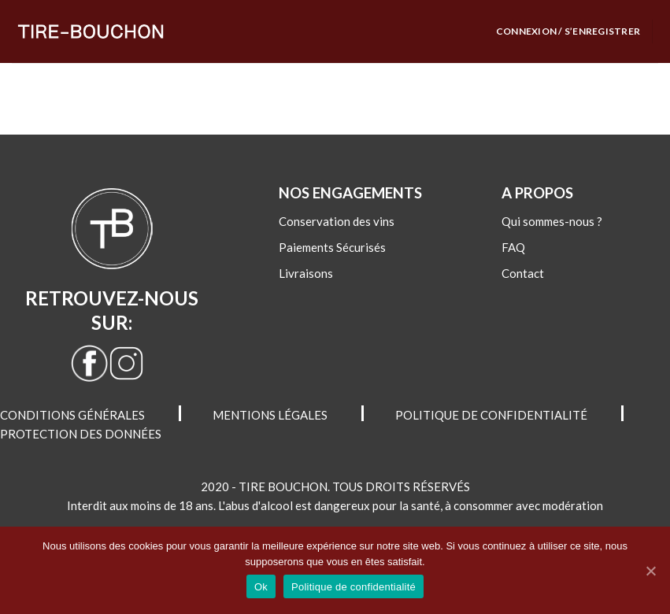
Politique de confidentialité (353, 587)
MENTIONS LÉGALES (270, 415)
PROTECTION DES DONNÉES (80, 434)
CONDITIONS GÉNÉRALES (72, 415)
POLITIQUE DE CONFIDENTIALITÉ (491, 415)
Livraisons (306, 273)
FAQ (513, 247)
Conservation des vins (336, 221)
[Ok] (650, 571)
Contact (523, 273)
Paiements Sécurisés (332, 247)
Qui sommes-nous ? (552, 221)
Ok (261, 587)
